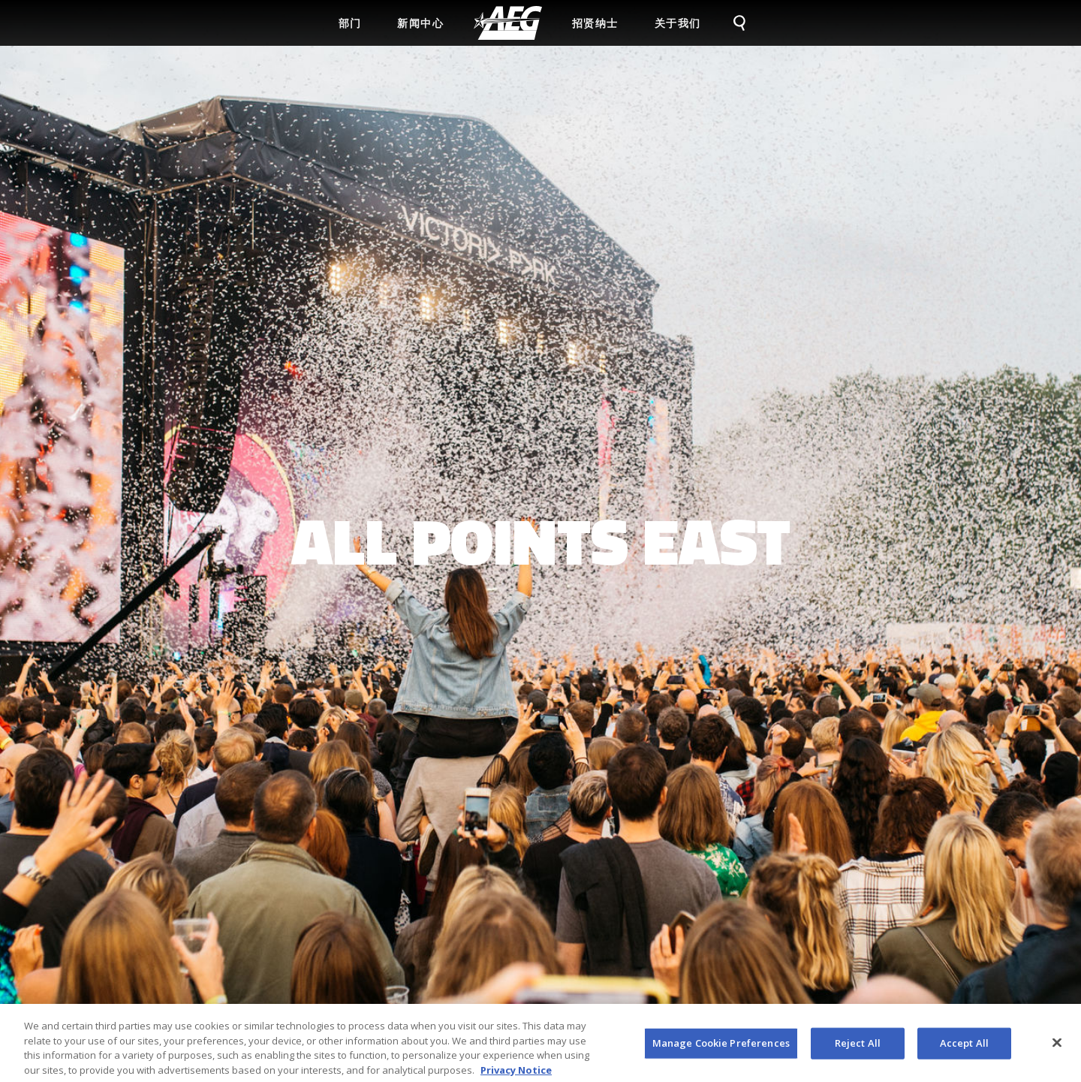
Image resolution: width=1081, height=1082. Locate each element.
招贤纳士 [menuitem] (595, 23)
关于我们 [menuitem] (678, 23)
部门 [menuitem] (350, 23)
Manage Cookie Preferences (721, 1046)
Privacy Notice (516, 1073)
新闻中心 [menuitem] (420, 23)
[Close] (1056, 1046)
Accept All (964, 1046)
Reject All (858, 1046)
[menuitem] (508, 23)
